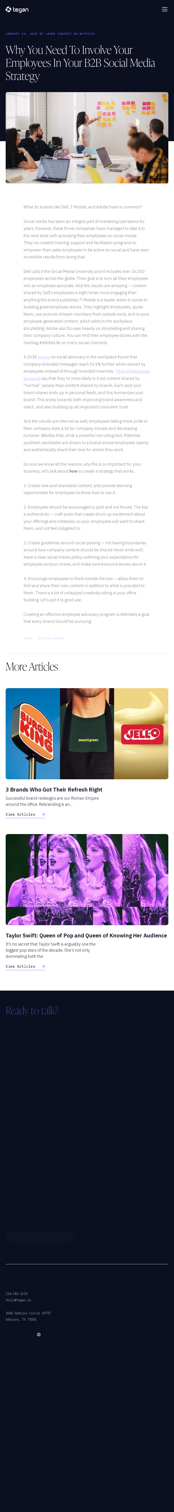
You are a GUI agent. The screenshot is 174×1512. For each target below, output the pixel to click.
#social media (51, 643)
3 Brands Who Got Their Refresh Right (54, 789)
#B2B (28, 643)
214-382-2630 (16, 1298)
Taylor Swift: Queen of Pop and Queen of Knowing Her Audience (86, 935)
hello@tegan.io (18, 1305)
